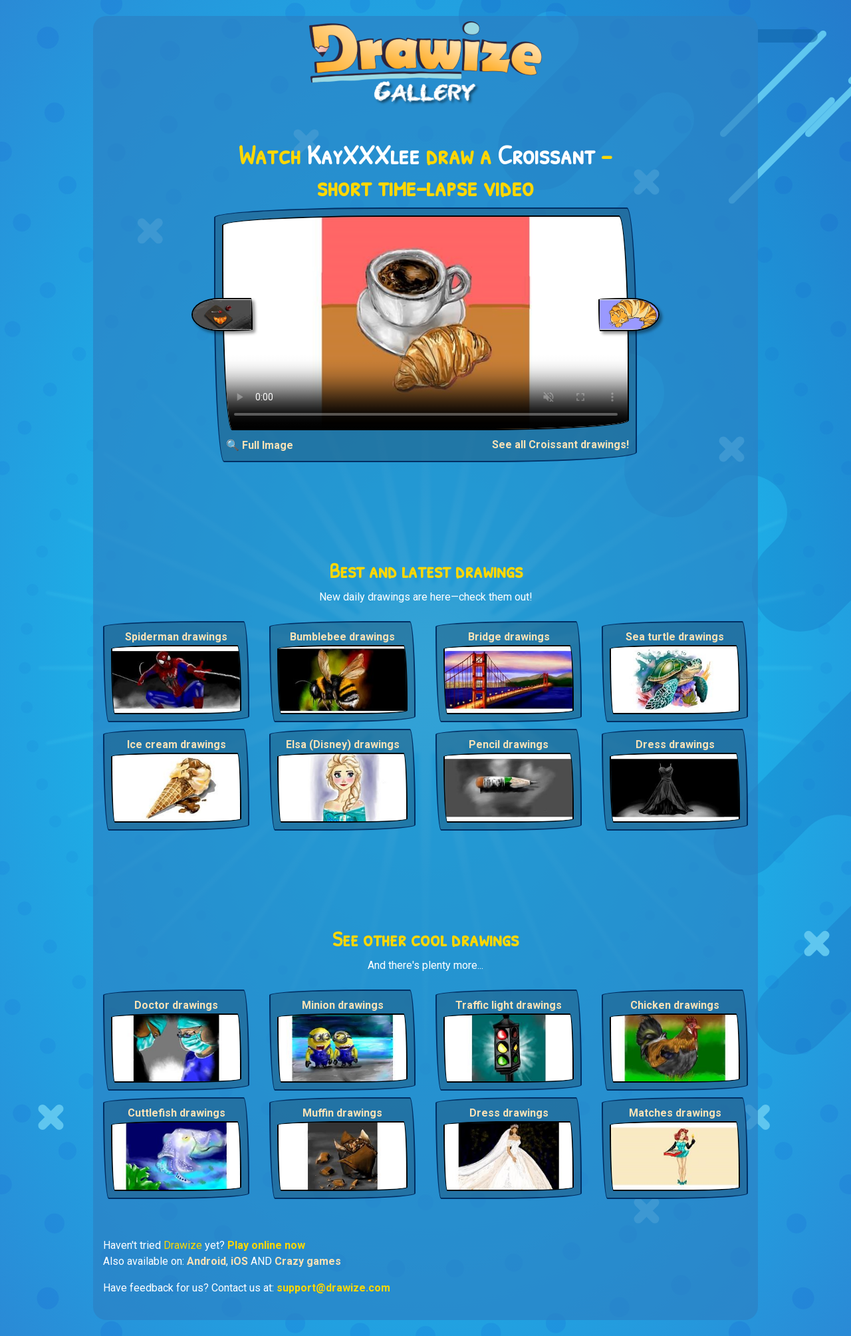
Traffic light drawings (508, 1005)
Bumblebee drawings (342, 636)
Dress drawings (675, 744)
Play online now (266, 1245)
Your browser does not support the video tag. (426, 322)
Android (206, 1261)
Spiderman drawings (176, 636)
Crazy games (308, 1261)
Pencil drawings (508, 744)
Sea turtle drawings (675, 636)
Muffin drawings (342, 1113)
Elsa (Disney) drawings (343, 744)
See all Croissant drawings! (560, 444)
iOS (239, 1261)
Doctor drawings (176, 1005)
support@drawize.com (333, 1287)
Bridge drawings (509, 636)
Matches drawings (675, 1113)
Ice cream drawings (176, 744)
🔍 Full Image (259, 445)
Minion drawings (343, 1005)
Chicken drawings (674, 1005)
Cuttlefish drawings (176, 1113)
